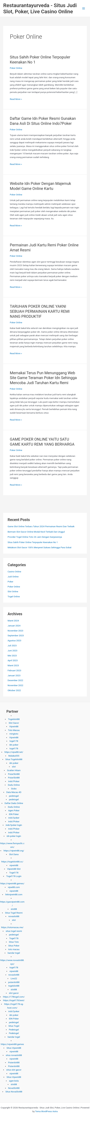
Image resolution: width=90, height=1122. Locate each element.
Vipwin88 (13, 726)
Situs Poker (13, 945)
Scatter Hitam (14, 770)
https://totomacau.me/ (12, 927)
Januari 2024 (14, 625)
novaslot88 (13, 916)
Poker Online (16, 68)
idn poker (13, 744)
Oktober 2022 (14, 690)
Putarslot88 (13, 1062)
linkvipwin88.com (13, 894)
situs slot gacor (13, 1069)
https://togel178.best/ (13, 1000)
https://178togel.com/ (14, 996)
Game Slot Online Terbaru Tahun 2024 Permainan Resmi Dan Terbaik (41, 526)
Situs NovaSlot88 (13, 1091)
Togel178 (14, 872)
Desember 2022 (15, 680)
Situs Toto (14, 942)
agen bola (14, 1080)
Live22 (14, 978)
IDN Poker (14, 814)
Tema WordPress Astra (46, 1111)
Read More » (16, 99)
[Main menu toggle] (83, 8)
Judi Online (13, 576)
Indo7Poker (13, 781)
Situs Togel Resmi (14, 912)
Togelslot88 (14, 719)
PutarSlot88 (14, 774)
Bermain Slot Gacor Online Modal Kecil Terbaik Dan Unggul (36, 531)
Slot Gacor (14, 723)
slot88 (14, 909)
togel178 (13, 741)
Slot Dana (14, 854)
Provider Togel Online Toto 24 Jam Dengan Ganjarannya (35, 537)
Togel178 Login (13, 876)
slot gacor (14, 993)
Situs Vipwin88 (14, 1048)
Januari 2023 (14, 675)
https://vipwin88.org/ (14, 850)
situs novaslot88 (14, 1055)
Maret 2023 (13, 665)
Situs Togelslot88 (13, 759)
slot (14, 766)
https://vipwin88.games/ (12, 883)
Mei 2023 (12, 655)
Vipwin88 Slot (13, 869)
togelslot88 (13, 985)
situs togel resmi (14, 931)
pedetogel (14, 796)
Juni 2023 (12, 650)
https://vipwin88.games (12, 1044)
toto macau (13, 949)
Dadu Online (14, 785)
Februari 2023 (14, 670)
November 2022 (15, 685)
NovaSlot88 (14, 1088)
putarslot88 (13, 982)
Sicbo (14, 788)
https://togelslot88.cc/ (12, 861)
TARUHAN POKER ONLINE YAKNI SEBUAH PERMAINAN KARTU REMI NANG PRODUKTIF (40, 311)
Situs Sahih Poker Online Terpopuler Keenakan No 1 (33, 542)
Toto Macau (14, 730)
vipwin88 (13, 865)
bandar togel (14, 953)
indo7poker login (14, 825)
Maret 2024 (13, 620)
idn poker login (14, 836)
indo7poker (13, 817)
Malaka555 (13, 755)
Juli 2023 (12, 645)
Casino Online (14, 571)
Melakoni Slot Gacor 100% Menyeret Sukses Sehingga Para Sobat (39, 547)
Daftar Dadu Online (14, 803)
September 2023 (16, 635)
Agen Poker (13, 810)
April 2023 (13, 660)
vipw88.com (14, 887)
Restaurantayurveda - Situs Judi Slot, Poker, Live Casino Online (40, 8)
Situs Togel (13, 1026)
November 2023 (15, 630)
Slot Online (13, 591)
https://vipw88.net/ (14, 752)
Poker (10, 581)
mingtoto (13, 733)
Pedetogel (14, 1029)
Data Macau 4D (13, 792)
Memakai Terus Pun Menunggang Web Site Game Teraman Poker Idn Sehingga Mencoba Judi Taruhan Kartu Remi (43, 378)
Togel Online (14, 596)
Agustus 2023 (14, 640)
